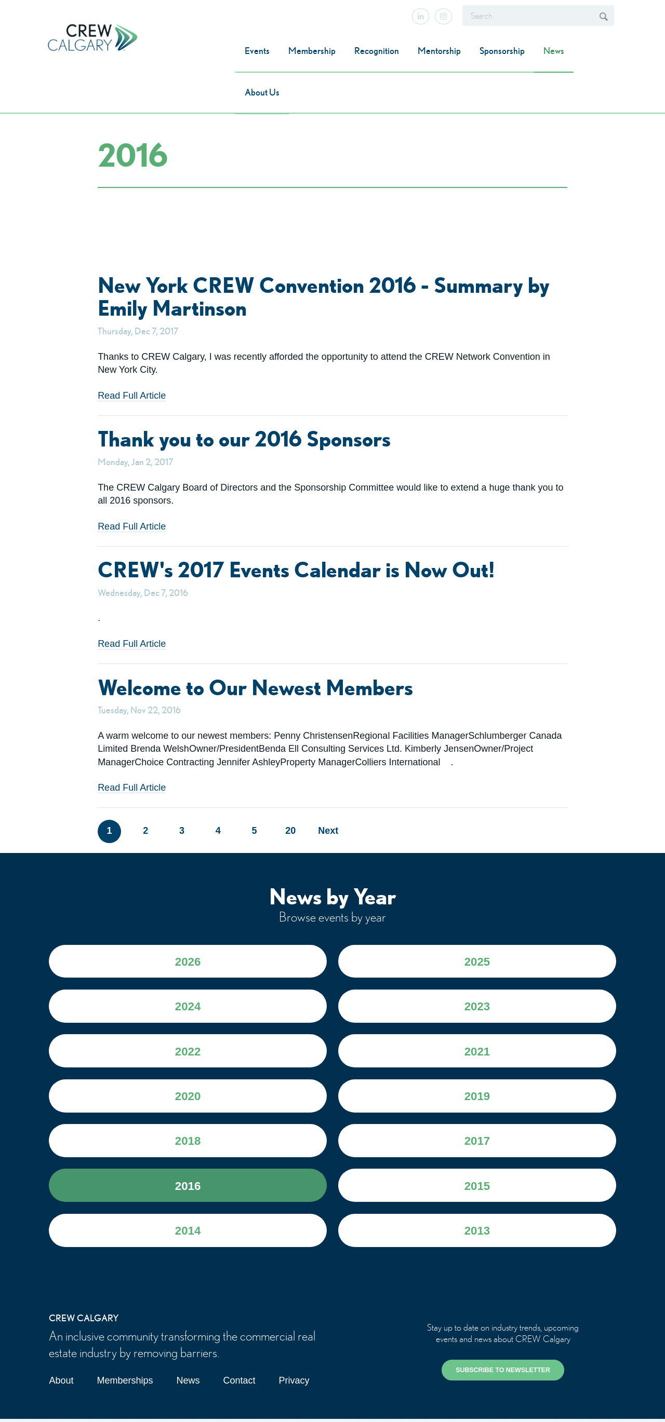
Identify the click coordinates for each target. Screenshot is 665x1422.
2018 (188, 1142)
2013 (477, 1233)
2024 (188, 1006)
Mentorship (439, 50)
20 (290, 830)
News (553, 50)
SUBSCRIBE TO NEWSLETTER (503, 1373)
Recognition (376, 50)
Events (257, 50)
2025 (477, 961)
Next (327, 830)
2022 (188, 1052)
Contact (239, 1383)
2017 (477, 1142)
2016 (188, 1188)
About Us (262, 92)
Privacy (294, 1383)
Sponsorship (502, 50)
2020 (188, 1097)
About (61, 1383)
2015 (477, 1188)
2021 (477, 1052)
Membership (312, 50)
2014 (188, 1233)
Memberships (125, 1383)
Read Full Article (132, 395)
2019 (477, 1097)
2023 (477, 1006)
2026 (188, 961)
